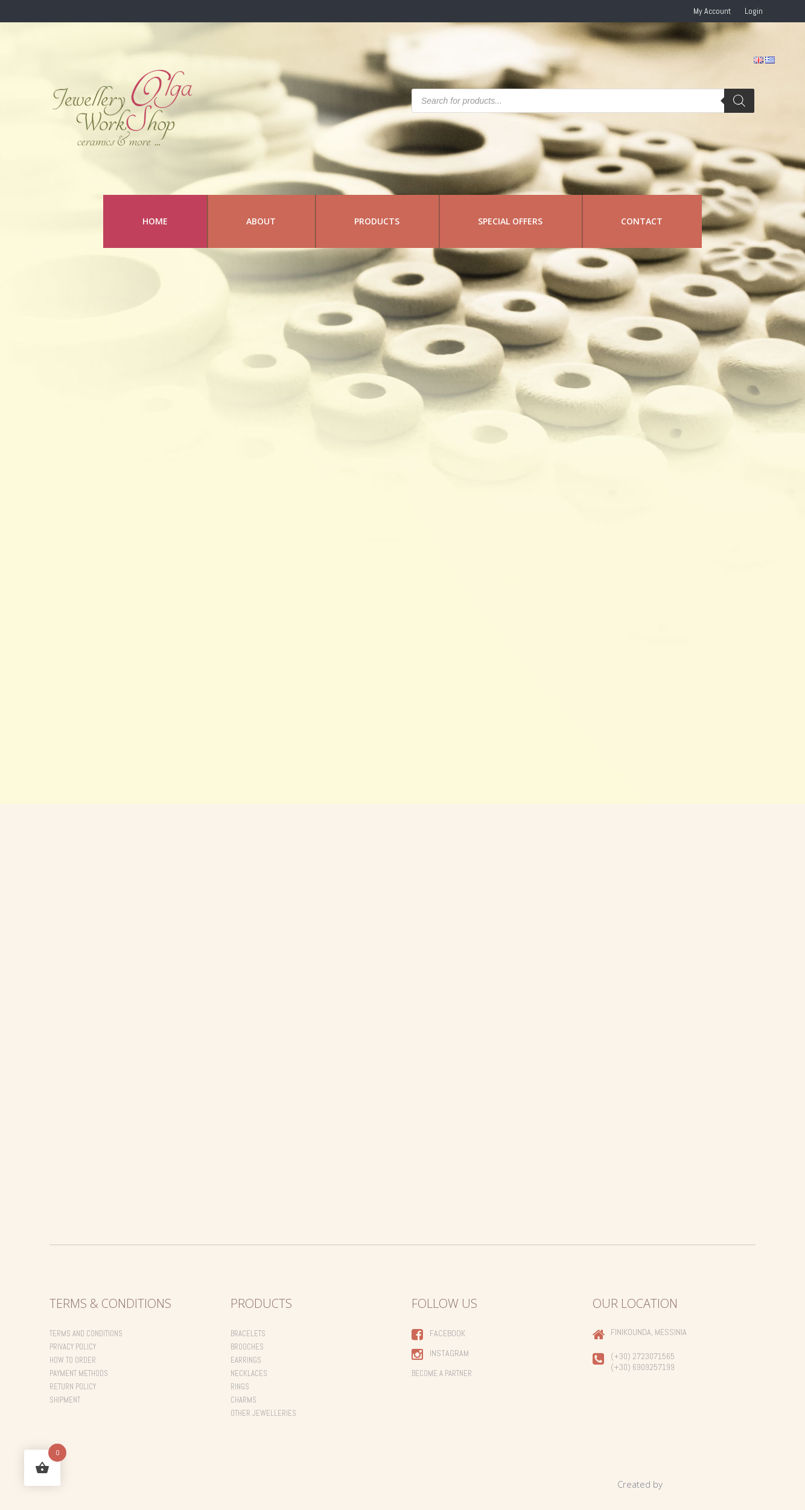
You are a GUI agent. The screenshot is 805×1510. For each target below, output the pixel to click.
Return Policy (72, 1387)
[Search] (739, 101)
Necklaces (249, 1373)
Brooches (247, 1347)
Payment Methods (78, 1373)
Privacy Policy (72, 1347)
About (261, 221)
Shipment (64, 1400)
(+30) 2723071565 (643, 1356)
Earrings (246, 1360)
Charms (243, 1400)
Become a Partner (442, 1373)
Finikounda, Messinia (649, 1332)
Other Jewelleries (263, 1413)
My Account (712, 10)
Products (376, 221)
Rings (240, 1387)
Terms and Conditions (85, 1333)
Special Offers (510, 221)
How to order (72, 1360)
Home (155, 221)
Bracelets (248, 1333)
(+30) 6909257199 (643, 1367)
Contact (642, 221)
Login (754, 10)
